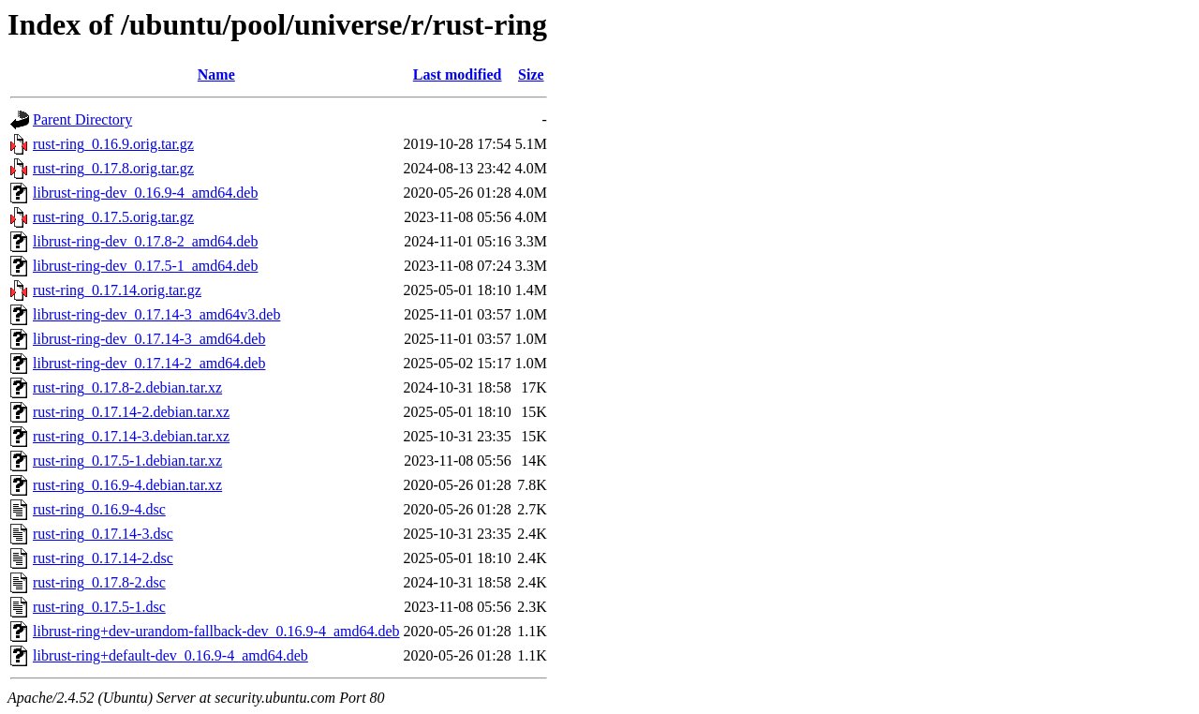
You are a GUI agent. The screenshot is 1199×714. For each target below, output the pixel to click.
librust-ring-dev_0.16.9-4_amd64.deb (145, 193)
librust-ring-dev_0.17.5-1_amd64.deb (145, 266)
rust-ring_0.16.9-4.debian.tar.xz (127, 485)
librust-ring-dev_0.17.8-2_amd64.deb (145, 241)
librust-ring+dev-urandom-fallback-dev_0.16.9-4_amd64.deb (216, 631)
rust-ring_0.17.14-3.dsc (103, 534)
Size (531, 74)
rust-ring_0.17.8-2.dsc (99, 582)
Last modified (457, 74)
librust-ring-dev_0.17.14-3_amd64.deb (149, 339)
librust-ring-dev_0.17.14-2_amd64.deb (149, 363)
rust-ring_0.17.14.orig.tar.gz (117, 290)
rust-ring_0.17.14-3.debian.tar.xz (131, 436)
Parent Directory (82, 119)
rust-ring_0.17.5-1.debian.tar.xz (127, 461)
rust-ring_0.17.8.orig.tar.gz (113, 168)
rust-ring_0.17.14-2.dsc (103, 558)
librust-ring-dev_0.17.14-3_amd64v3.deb (156, 314)
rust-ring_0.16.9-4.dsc (99, 509)
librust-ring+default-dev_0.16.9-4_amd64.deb (170, 655)
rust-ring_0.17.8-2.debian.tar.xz (127, 387)
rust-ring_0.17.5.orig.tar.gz (113, 217)
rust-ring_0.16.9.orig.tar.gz (113, 144)
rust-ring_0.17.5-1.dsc (99, 607)
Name (216, 74)
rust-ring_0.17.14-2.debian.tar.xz (131, 412)
